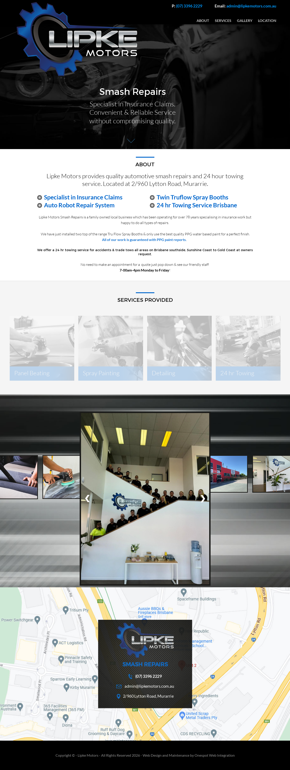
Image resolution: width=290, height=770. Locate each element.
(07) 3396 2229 (187, 6)
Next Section (131, 141)
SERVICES (223, 21)
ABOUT (203, 21)
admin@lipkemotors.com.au (245, 6)
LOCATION (267, 21)
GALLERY (244, 21)
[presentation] (87, 498)
